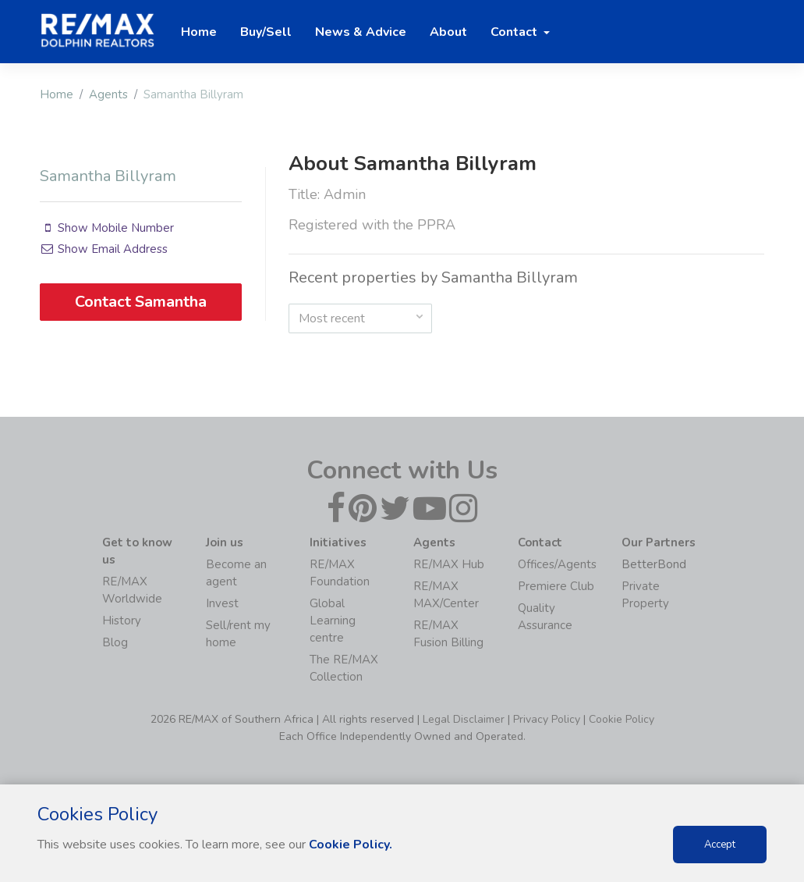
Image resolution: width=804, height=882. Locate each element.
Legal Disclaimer (464, 719)
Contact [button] (515, 32)
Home (56, 94)
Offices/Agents (557, 564)
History (121, 620)
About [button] (448, 32)
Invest (222, 603)
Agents (108, 94)
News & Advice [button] (360, 32)
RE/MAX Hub (448, 564)
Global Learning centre (333, 620)
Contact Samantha (140, 301)
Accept (719, 845)
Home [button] (199, 32)
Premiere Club (556, 586)
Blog (115, 642)
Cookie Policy (621, 719)
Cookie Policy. (350, 844)
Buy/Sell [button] (266, 32)
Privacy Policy (546, 719)
